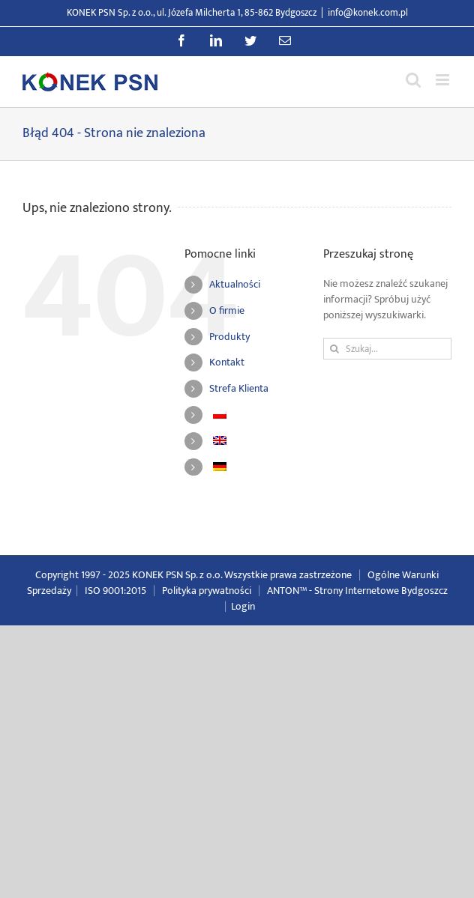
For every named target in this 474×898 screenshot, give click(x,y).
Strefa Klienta (238, 388)
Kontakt (226, 362)
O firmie (226, 310)
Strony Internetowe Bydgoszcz (381, 590)
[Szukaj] (334, 348)
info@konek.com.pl (368, 12)
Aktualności (234, 284)
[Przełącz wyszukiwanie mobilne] (413, 80)
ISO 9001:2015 (115, 590)
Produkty (229, 336)
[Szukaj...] (387, 348)
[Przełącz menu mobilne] (444, 80)
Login (243, 606)
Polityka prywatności (206, 590)
